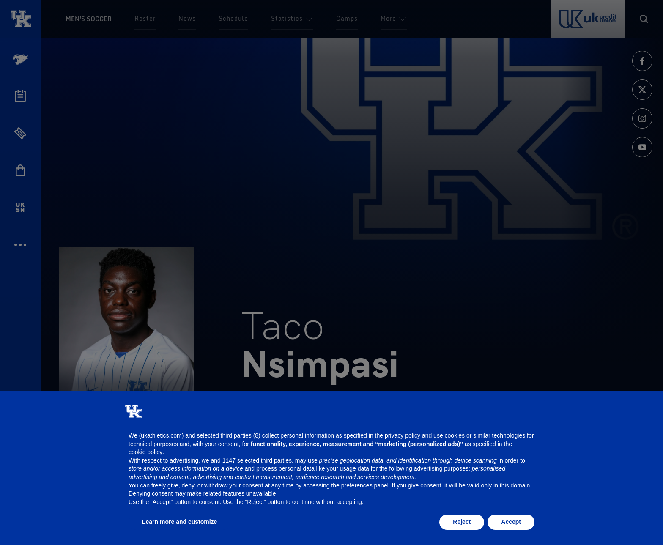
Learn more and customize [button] (179, 521)
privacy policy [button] (402, 435)
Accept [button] (511, 521)
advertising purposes (441, 468)
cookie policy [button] (145, 452)
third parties (276, 460)
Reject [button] (462, 521)
